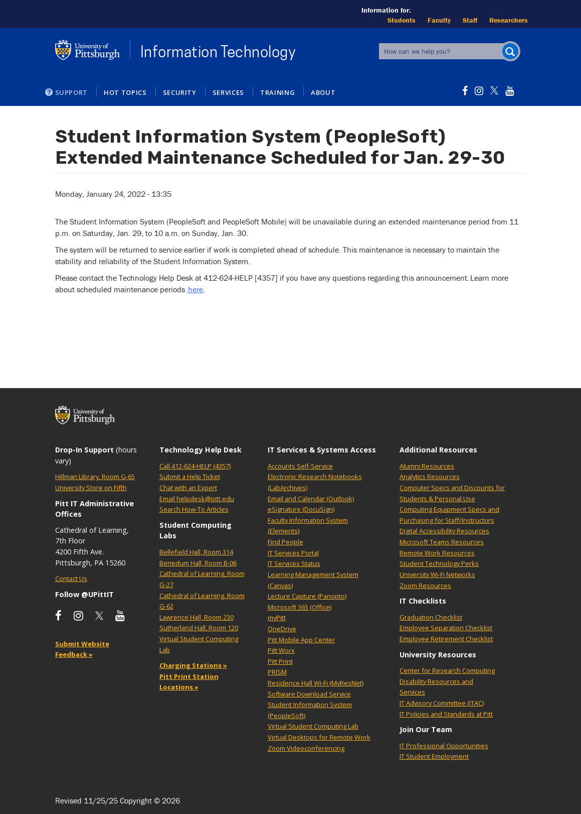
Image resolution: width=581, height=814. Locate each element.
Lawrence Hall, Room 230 (196, 617)
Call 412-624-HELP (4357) (195, 466)
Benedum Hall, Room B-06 (198, 562)
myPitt (277, 617)
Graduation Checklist (431, 617)
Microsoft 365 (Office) (299, 607)
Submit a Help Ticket (189, 476)
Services (228, 92)
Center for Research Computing (447, 670)
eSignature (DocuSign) (301, 509)
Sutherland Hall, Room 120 (198, 627)
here (195, 289)
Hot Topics (125, 92)
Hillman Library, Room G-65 (95, 476)
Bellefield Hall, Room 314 (196, 551)
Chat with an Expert (188, 487)
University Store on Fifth (91, 487)
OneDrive (282, 628)
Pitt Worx (281, 650)
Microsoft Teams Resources (442, 541)
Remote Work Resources (437, 552)
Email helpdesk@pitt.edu (196, 498)
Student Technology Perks (439, 563)
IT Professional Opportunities (444, 745)
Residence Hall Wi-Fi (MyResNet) (315, 682)
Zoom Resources (425, 585)
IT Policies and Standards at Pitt (446, 714)
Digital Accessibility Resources (444, 530)
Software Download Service (309, 694)
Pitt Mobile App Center (301, 639)
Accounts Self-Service (300, 466)
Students (402, 20)
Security (180, 92)
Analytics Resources (430, 476)
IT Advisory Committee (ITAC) (442, 703)
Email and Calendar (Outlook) (311, 498)
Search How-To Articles (194, 509)
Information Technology (218, 51)
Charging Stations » (193, 665)
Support (71, 92)
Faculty (439, 20)
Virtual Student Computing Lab (313, 726)
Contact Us (71, 578)
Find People (285, 541)
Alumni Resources (427, 466)
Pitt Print (280, 661)
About (323, 92)
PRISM (277, 671)
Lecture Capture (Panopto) (307, 596)
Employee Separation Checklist (446, 627)
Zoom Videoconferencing (306, 748)
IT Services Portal (293, 552)
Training (277, 92)
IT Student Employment (434, 756)
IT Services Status (294, 563)
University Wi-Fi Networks (437, 574)
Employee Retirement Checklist (446, 638)
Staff (470, 20)
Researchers (508, 20)
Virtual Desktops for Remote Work (319, 737)
